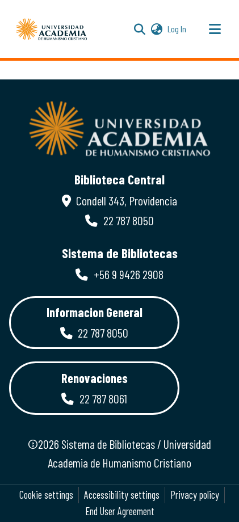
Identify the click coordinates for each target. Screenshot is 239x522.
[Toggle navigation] (214, 29)
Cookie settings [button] (46, 495)
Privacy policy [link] (194, 495)
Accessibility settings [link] (122, 495)
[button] (52, 28)
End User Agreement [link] (119, 511)
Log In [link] (177, 28)
